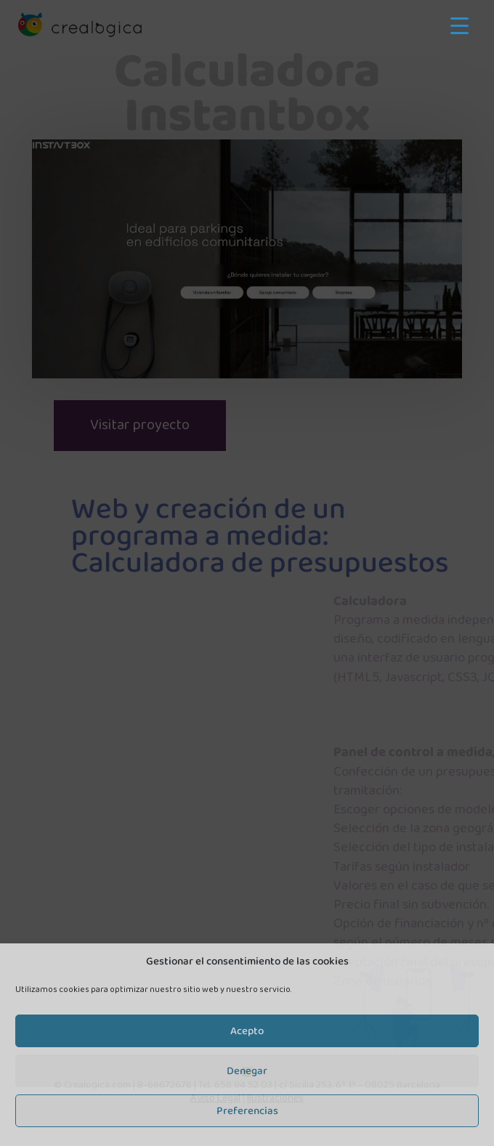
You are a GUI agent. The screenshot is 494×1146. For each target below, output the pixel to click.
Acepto (247, 1031)
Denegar (247, 1071)
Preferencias (247, 1111)
